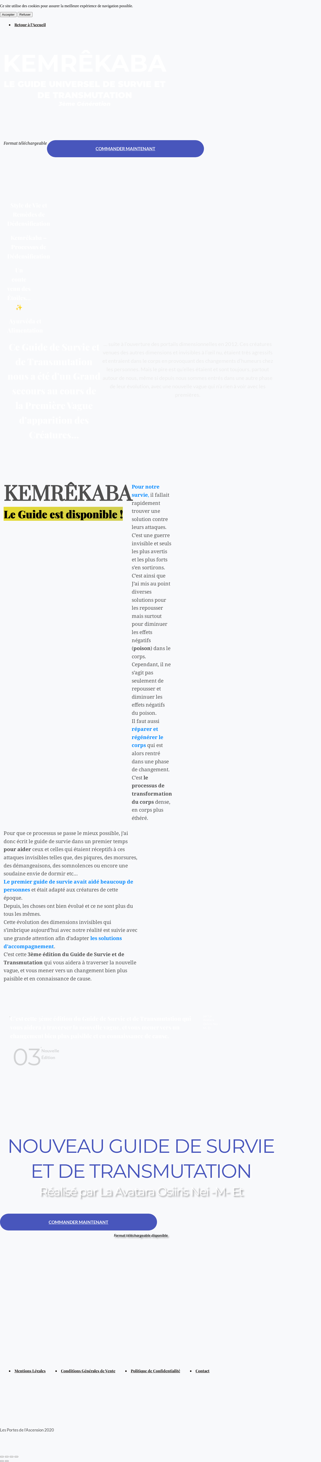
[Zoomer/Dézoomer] (16, 1456)
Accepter (8, 14)
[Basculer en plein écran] (11, 1456)
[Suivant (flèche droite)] (7, 1461)
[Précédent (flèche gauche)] (2, 1461)
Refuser (25, 14)
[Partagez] (7, 1456)
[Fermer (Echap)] (2, 1456)
